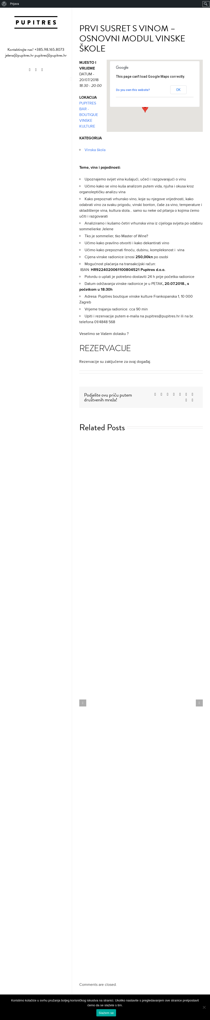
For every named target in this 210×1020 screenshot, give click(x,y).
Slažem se (106, 1013)
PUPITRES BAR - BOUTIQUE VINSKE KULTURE (88, 115)
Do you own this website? (133, 90)
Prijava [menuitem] (14, 4)
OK (178, 90)
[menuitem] (4, 4)
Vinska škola (95, 150)
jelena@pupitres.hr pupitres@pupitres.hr (36, 55)
